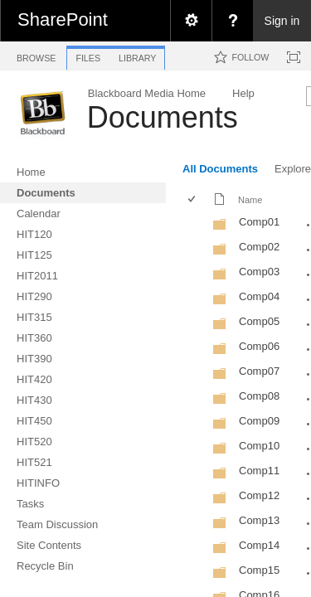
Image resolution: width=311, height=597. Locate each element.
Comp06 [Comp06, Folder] (259, 346)
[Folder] (219, 227)
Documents (162, 117)
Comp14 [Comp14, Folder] (259, 545)
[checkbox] (192, 200)
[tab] (36, 55)
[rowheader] (195, 223)
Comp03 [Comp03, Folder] (259, 271)
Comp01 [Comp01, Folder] (259, 222)
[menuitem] (190, 20)
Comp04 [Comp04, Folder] (259, 296)
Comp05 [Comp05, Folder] (259, 321)
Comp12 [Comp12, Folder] (259, 495)
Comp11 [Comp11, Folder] (259, 470)
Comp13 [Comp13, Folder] (259, 520)
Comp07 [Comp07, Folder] (259, 371)
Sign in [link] (282, 20)
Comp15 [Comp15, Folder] (259, 570)
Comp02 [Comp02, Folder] (259, 246)
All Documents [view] (220, 169)
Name (250, 200)
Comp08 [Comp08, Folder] (259, 396)
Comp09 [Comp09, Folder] (259, 421)
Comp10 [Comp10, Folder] (259, 445)
